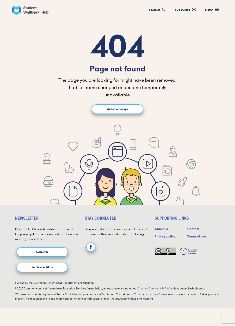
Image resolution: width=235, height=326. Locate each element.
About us (161, 229)
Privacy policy (165, 236)
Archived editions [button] (42, 267)
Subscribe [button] (42, 252)
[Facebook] (90, 247)
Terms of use (196, 236)
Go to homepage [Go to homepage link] (117, 109)
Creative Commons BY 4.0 (154, 288)
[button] (157, 10)
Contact (193, 229)
